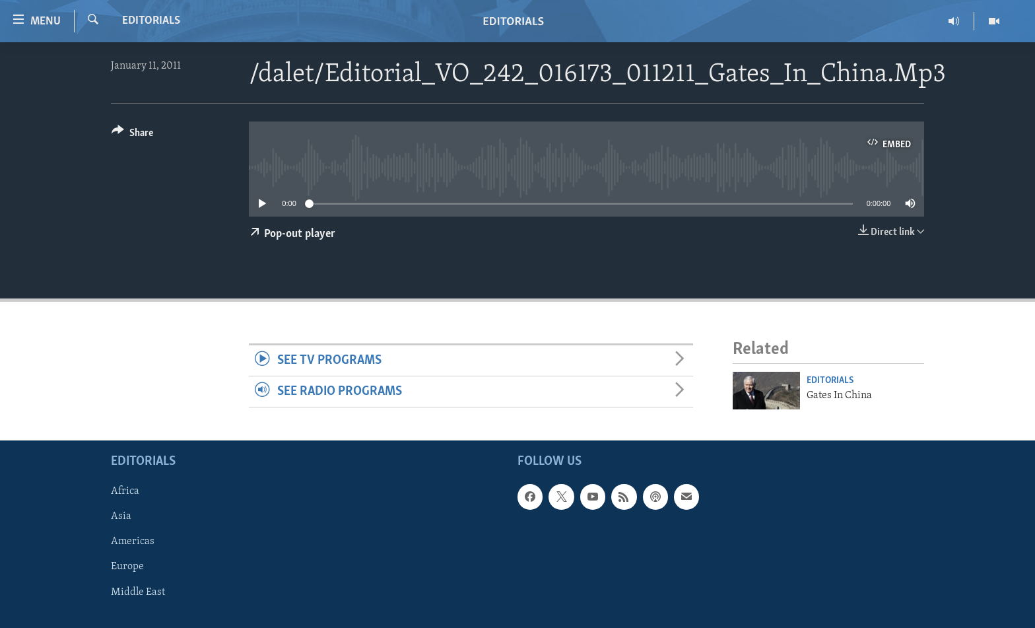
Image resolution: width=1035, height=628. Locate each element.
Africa (125, 491)
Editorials (151, 21)
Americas (132, 541)
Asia (121, 516)
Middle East (138, 591)
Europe (127, 566)
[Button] (132, 135)
